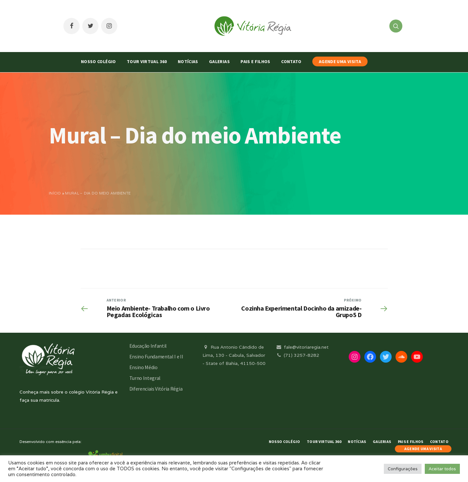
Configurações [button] (403, 469)
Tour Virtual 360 (147, 61)
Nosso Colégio (98, 61)
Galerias (219, 61)
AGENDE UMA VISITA (340, 61)
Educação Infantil (148, 345)
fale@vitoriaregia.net (302, 347)
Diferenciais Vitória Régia (156, 388)
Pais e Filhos (255, 61)
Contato (291, 61)
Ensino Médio (143, 367)
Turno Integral (145, 378)
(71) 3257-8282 (297, 355)
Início (55, 193)
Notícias (188, 61)
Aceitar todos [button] (442, 469)
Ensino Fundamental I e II (156, 356)
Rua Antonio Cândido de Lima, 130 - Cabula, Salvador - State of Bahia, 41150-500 (234, 355)
